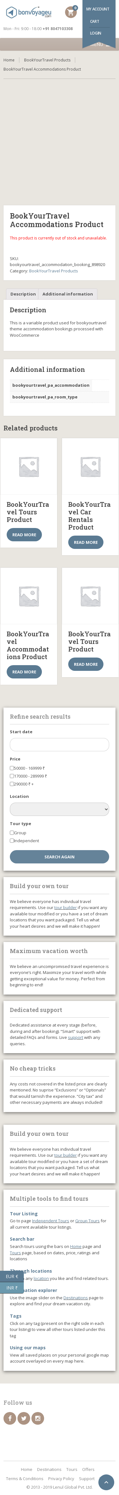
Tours (15, 1253)
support (75, 1037)
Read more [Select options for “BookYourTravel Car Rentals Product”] (86, 542)
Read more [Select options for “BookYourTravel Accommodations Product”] (24, 672)
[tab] (23, 294)
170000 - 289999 (30, 776)
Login (95, 33)
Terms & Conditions (24, 1478)
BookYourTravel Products (47, 60)
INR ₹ (15, 1288)
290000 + (24, 784)
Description (23, 294)
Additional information (68, 294)
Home (9, 60)
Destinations (75, 1298)
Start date (21, 732)
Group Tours (87, 1221)
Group (20, 833)
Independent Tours (50, 1221)
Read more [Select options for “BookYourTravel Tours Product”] (24, 535)
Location (19, 796)
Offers (88, 1469)
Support (87, 1478)
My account (97, 9)
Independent (26, 840)
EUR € (15, 1276)
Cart (94, 21)
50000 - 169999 (29, 768)
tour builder (65, 907)
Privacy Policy (61, 1478)
